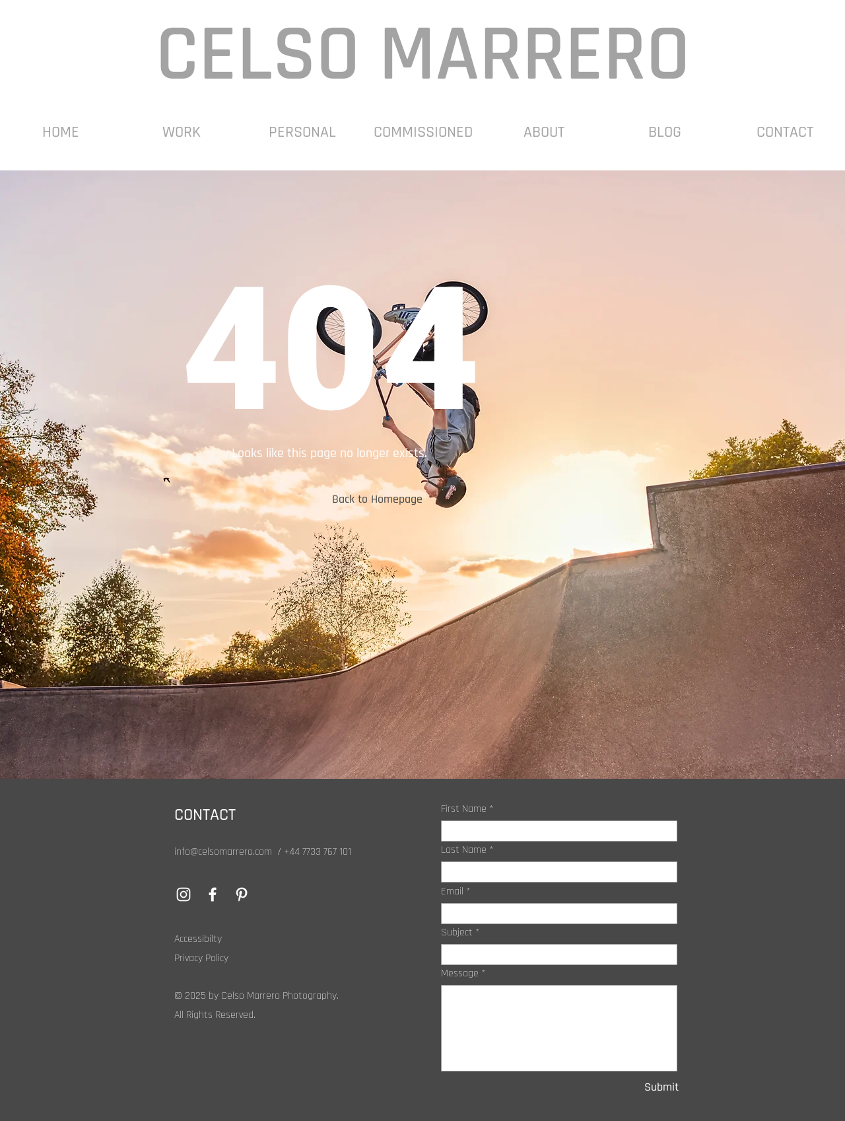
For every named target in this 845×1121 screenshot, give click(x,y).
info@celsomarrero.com (223, 852)
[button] (181, 132)
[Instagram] (183, 894)
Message (460, 973)
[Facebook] (212, 894)
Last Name (464, 850)
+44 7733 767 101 (317, 852)
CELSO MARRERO (423, 55)
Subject (457, 932)
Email (452, 891)
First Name (464, 809)
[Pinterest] (241, 894)
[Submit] (634, 1087)
